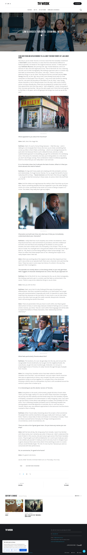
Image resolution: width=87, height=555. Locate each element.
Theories (31, 513)
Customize (8, 550)
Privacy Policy (29, 552)
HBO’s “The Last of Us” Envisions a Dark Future (33, 515)
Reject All (15, 550)
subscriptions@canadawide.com (57, 541)
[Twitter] (8, 3)
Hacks (6, 515)
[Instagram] (10, 3)
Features (43, 28)
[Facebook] (6, 3)
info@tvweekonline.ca (58, 537)
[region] (15, 546)
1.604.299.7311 (55, 533)
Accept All (23, 550)
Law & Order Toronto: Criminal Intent (32, 465)
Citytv (21, 465)
